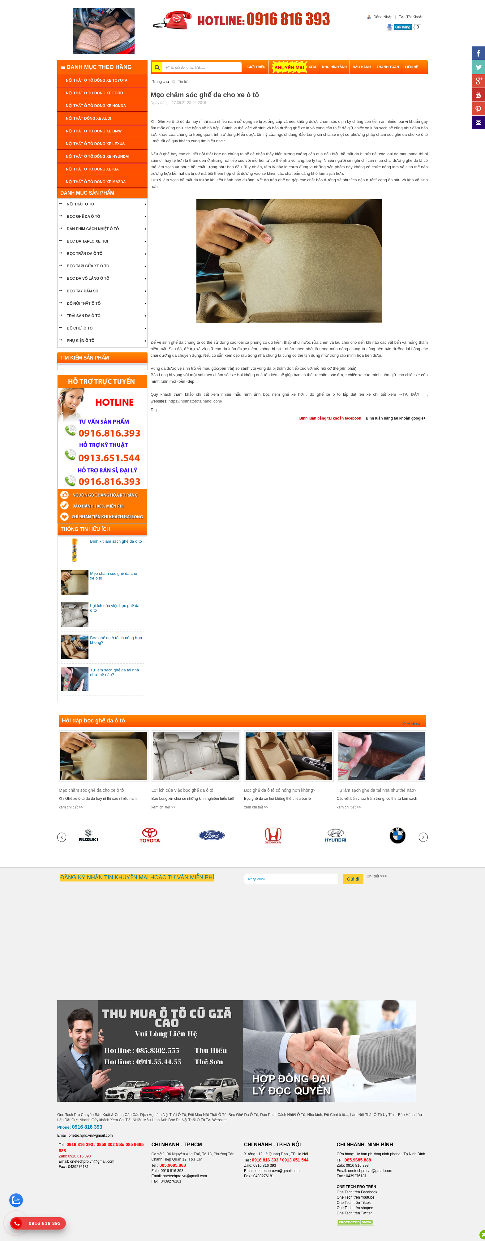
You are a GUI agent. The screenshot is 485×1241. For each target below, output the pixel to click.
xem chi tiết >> (71, 807)
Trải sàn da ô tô (84, 316)
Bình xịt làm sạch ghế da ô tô (116, 541)
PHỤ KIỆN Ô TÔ (80, 340)
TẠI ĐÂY (413, 394)
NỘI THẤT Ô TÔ (80, 204)
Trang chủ (160, 82)
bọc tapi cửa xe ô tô (88, 266)
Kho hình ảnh (334, 67)
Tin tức (183, 82)
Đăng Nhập (382, 17)
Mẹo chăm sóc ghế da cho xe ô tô (91, 790)
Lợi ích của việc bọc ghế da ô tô (182, 790)
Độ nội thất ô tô (84, 303)
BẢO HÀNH (362, 67)
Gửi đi (353, 879)
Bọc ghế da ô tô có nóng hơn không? (279, 790)
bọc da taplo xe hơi (87, 241)
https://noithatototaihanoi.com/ (195, 401)
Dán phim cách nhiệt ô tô (93, 229)
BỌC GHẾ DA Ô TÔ (83, 216)
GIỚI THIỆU (256, 67)
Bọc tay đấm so (82, 291)
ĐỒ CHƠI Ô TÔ (79, 328)
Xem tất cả (411, 724)
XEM (293, 67)
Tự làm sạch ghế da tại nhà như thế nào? (377, 790)
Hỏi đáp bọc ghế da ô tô (93, 720)
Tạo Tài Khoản (411, 17)
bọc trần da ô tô (84, 254)
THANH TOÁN (388, 67)
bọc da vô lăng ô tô (88, 278)
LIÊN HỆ (411, 67)
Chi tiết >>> (377, 876)
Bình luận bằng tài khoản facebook (330, 418)
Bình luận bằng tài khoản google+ (396, 418)
